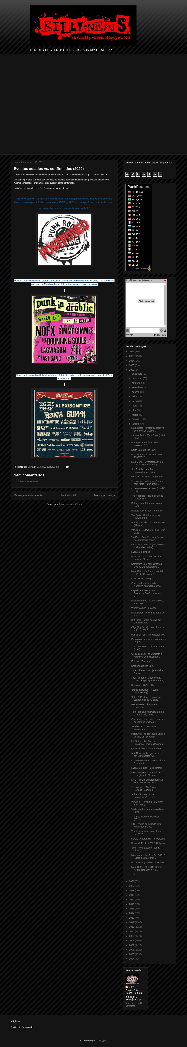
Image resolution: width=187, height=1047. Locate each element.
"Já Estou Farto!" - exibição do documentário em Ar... (147, 538)
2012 (132, 922)
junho (135, 401)
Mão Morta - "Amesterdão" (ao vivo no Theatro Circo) (147, 463)
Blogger (102, 1040)
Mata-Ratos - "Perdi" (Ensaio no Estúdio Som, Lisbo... (147, 429)
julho (134, 396)
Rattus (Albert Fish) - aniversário (148, 838)
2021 (132, 881)
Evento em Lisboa (140, 552)
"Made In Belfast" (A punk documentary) (144, 691)
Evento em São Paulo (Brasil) (146, 768)
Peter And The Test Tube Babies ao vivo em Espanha (148, 735)
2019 (132, 890)
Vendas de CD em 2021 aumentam (143, 728)
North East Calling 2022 (143, 450)
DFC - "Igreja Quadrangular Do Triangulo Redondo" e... (147, 781)
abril (134, 410)
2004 (132, 958)
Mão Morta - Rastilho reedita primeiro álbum (146, 558)
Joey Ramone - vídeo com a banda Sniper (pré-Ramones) (147, 679)
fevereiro (137, 419)
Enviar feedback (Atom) (70, 504)
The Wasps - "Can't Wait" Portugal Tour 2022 (144, 788)
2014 (132, 913)
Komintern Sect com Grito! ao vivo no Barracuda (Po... (146, 565)
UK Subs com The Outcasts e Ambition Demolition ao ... (146, 655)
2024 (132, 360)
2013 (132, 917)
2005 (132, 954)
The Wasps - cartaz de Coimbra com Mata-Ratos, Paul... (147, 482)
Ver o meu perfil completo (134, 1004)
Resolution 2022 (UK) (142, 685)
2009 (132, 936)
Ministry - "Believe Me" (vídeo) (146, 476)
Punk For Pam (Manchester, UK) (148, 634)
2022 (132, 369)
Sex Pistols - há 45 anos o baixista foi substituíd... (144, 470)
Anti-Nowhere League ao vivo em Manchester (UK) (146, 754)
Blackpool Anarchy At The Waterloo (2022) (144, 444)
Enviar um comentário (28, 481)
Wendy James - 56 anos (143, 608)
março (135, 414)
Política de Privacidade (22, 1027)
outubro (136, 383)
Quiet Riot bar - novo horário (146, 748)
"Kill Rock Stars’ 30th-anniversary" (142, 796)
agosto (136, 392)
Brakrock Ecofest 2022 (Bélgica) (148, 843)
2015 (132, 908)
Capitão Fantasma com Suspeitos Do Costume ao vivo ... (146, 593)
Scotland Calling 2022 (142, 666)
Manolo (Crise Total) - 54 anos (146, 510)
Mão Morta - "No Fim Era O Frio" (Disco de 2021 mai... (148, 856)
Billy (131, 987)
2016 (132, 904)
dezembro (137, 373)
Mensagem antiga (104, 495)
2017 (132, 899)
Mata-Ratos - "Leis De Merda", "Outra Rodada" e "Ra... (147, 868)
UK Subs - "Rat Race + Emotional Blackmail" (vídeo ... (148, 742)
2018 (132, 895)
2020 (132, 886)
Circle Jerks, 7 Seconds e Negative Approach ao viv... (146, 584)
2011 (132, 926)
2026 (132, 351)
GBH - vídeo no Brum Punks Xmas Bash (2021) (146, 825)
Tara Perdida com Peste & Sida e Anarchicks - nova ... (147, 713)
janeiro (136, 424)
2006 (132, 949)
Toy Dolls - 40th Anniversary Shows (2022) (145, 516)
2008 (132, 940)
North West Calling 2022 (143, 578)
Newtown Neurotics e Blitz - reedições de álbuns (145, 774)
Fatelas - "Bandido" (141, 661)
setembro (137, 387)
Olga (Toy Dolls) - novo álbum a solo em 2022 (147, 629)
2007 (132, 945)
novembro (137, 378)
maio (135, 405)
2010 (132, 931)
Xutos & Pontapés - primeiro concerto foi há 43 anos (145, 698)
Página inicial (68, 495)
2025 (132, 356)
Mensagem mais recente (28, 495)
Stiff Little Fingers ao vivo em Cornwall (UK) (146, 621)
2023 (132, 365)
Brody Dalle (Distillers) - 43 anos (148, 862)
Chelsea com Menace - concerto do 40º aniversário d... (148, 720)
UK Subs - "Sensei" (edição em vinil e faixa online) (147, 546)
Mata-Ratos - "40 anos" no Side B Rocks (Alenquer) (147, 572)
